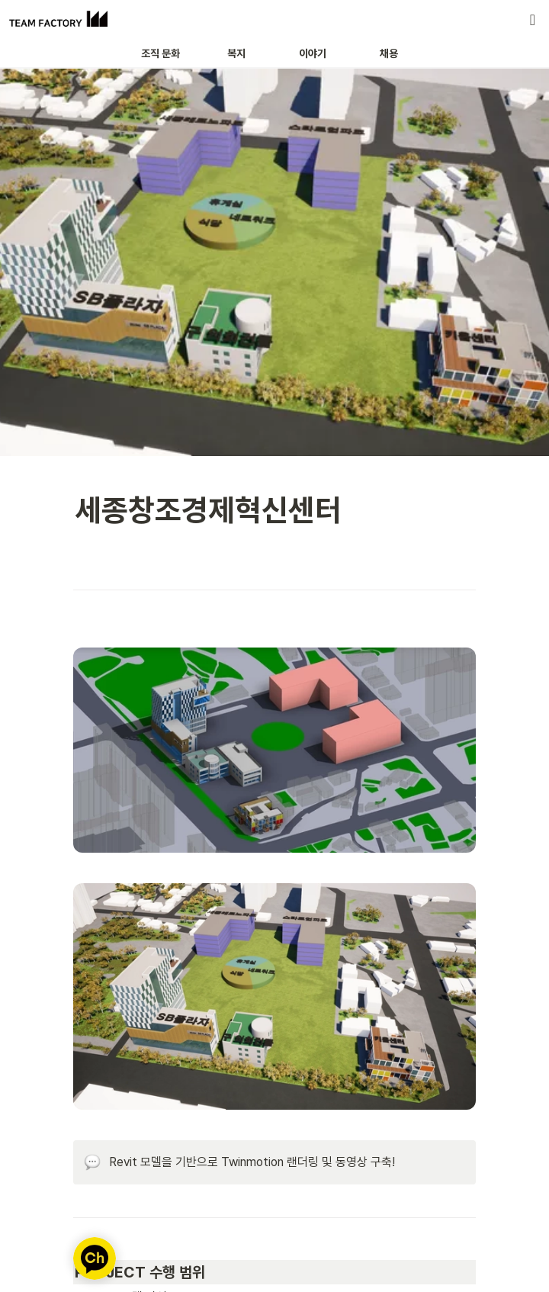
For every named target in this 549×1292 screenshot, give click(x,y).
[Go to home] (58, 20)
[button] (532, 20)
